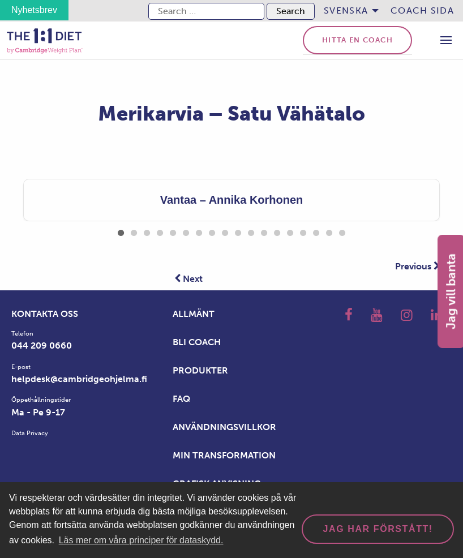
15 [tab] (303, 231)
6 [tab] (186, 231)
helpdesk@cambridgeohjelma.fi (79, 379)
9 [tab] (225, 231)
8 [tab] (212, 231)
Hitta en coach (357, 40)
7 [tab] (199, 231)
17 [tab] (329, 231)
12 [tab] (264, 231)
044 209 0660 (41, 345)
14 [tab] (290, 231)
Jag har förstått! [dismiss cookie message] (378, 529)
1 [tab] (121, 231)
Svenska (346, 10)
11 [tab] (251, 231)
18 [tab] (342, 231)
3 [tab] (147, 231)
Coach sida (422, 10)
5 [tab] (173, 231)
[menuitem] (348, 11)
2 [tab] (134, 231)
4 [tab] (160, 231)
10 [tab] (238, 231)
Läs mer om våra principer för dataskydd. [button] (141, 540)
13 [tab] (277, 231)
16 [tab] (316, 231)
